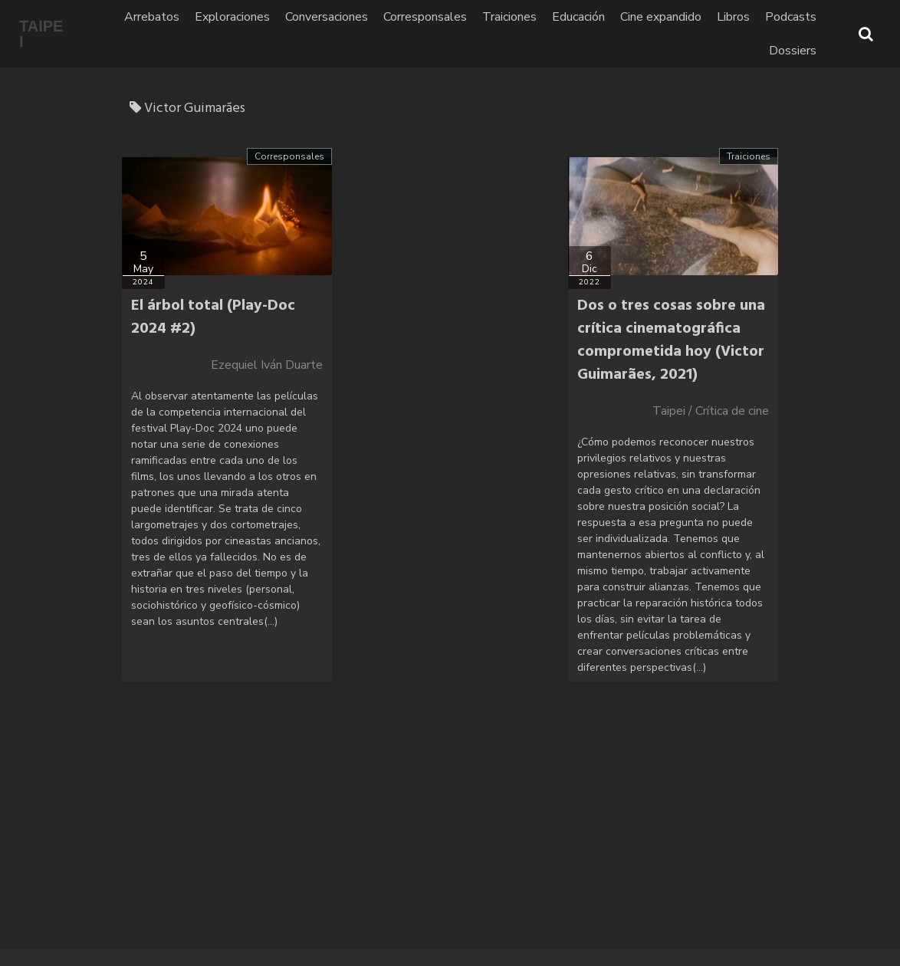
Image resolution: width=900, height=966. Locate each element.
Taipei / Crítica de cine (710, 410)
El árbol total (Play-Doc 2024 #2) (213, 317)
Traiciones (509, 16)
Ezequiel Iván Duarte (267, 364)
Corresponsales (425, 16)
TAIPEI (41, 34)
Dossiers (792, 50)
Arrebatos (151, 16)
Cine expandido (660, 16)
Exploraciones (232, 16)
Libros (733, 16)
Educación (578, 16)
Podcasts (790, 16)
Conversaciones (326, 16)
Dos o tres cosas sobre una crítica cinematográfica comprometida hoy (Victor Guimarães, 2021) (671, 340)
